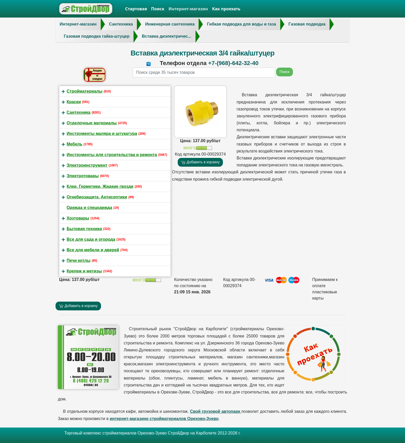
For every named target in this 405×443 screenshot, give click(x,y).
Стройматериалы (84, 91)
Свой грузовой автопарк (216, 411)
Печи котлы (78, 260)
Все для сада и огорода (91, 239)
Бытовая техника (84, 229)
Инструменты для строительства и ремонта (112, 154)
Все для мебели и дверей (93, 250)
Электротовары (83, 176)
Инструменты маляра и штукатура (102, 133)
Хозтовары (78, 218)
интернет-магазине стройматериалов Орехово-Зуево (164, 418)
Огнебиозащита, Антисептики (97, 197)
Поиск (157, 9)
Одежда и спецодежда (89, 207)
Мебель (74, 144)
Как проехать (226, 9)
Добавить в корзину (200, 162)
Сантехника (78, 112)
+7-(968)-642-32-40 (233, 63)
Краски (74, 102)
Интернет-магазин (188, 9)
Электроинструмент (87, 165)
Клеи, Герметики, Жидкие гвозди (100, 186)
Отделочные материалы (92, 123)
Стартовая (136, 9)
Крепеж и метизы (84, 271)
